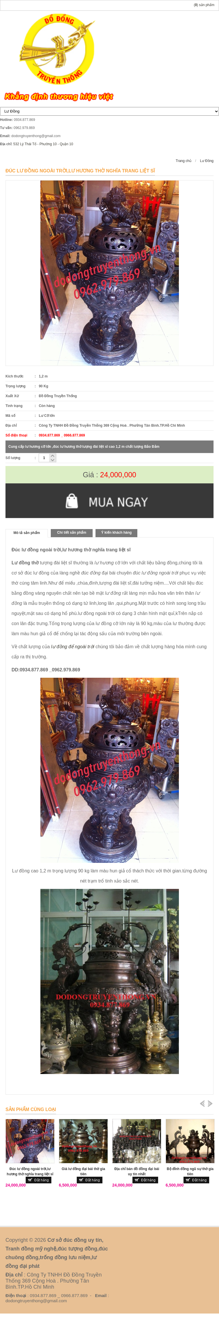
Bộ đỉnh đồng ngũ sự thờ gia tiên (190, 1171)
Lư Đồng (207, 161)
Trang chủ (183, 161)
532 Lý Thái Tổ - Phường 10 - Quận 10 (43, 144)
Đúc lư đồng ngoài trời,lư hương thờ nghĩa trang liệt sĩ (30, 1171)
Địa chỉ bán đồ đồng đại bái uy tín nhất (136, 1171)
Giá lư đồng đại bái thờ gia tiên (83, 1171)
